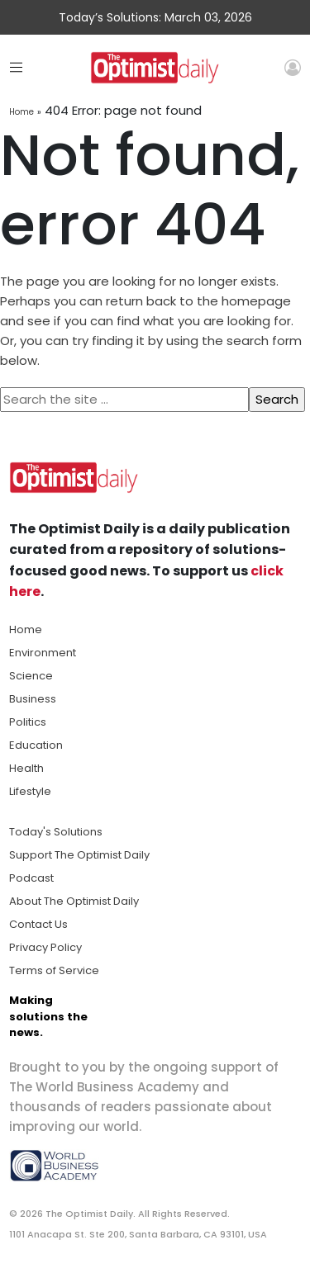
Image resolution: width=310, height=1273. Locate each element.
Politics (27, 722)
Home (21, 112)
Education (36, 745)
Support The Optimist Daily (79, 855)
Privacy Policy (45, 947)
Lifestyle (30, 791)
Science (31, 676)
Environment (42, 652)
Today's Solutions (56, 832)
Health (26, 768)
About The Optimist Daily (74, 901)
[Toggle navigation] (16, 67)
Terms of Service (54, 970)
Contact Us (38, 924)
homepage (256, 301)
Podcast (31, 878)
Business (32, 699)
